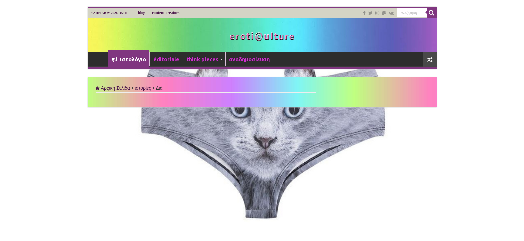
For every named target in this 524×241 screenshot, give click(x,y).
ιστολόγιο (129, 59)
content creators (166, 12)
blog (141, 12)
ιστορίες (143, 88)
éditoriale (166, 59)
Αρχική (99, 59)
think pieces (202, 59)
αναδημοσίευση (249, 59)
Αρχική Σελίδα (113, 88)
